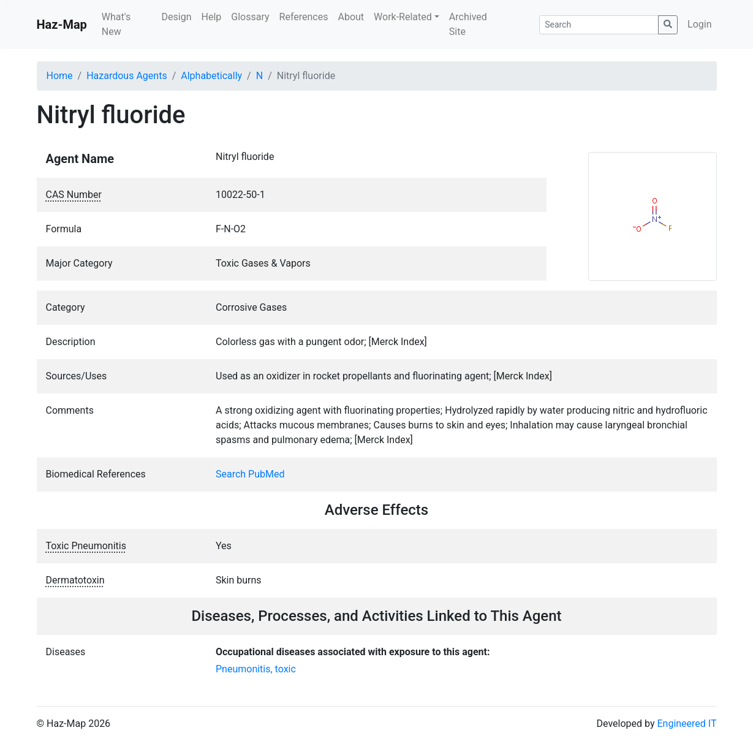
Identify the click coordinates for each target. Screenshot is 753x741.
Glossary (250, 17)
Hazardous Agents (126, 76)
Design (177, 17)
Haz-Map (62, 24)
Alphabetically (211, 76)
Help (211, 17)
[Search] (599, 24)
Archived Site (468, 24)
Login (699, 24)
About (351, 17)
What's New (116, 24)
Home (60, 76)
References (303, 17)
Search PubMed (250, 474)
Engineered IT (686, 723)
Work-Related (403, 17)
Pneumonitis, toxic (256, 669)
